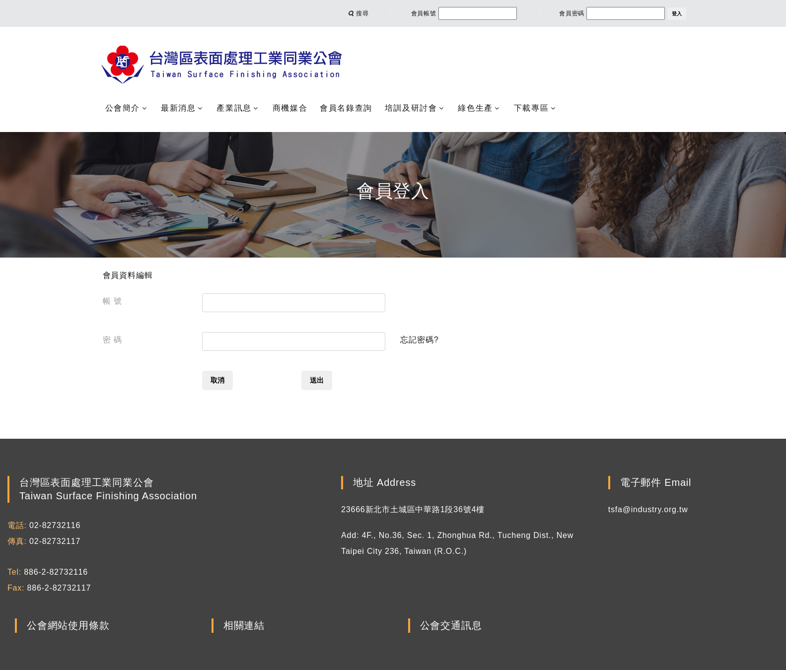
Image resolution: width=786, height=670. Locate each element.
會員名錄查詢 (346, 108)
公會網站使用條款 (68, 625)
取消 (217, 380)
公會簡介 (122, 108)
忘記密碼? (419, 339)
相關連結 (244, 625)
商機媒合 (290, 108)
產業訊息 (233, 108)
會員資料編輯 (128, 275)
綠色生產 (475, 108)
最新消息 (178, 108)
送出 (317, 380)
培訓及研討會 (411, 108)
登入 (677, 13)
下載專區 (531, 108)
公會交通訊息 (451, 625)
